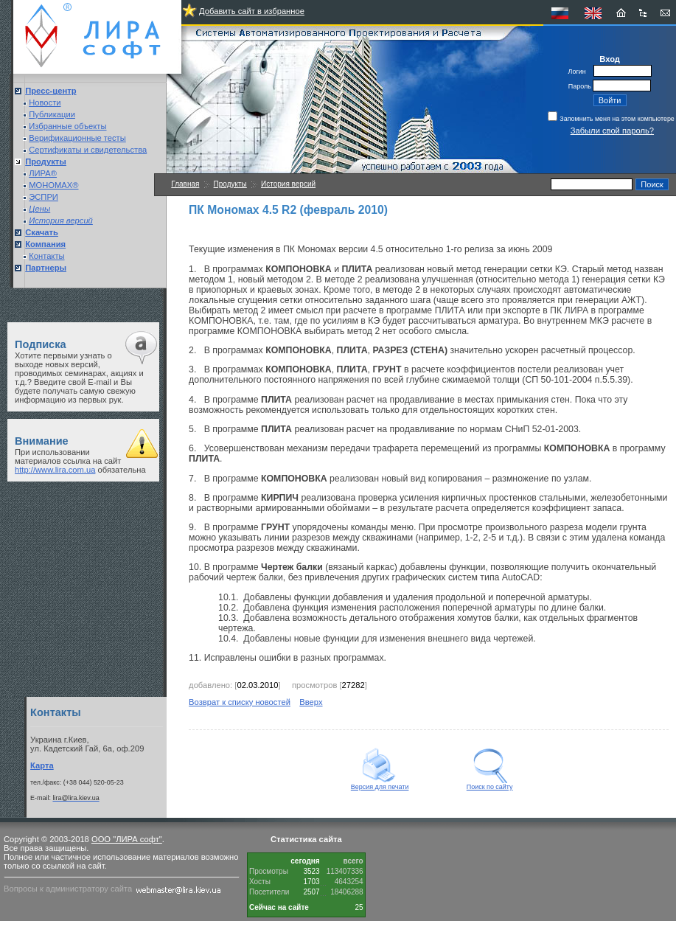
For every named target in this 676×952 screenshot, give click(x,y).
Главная (185, 184)
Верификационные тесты (77, 137)
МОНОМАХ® (53, 185)
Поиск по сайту (490, 784)
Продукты (230, 184)
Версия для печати (380, 784)
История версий (288, 184)
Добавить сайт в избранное (251, 11)
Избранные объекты (67, 126)
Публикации (52, 114)
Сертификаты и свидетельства (88, 149)
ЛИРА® (43, 173)
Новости (44, 102)
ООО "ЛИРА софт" (126, 839)
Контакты (46, 255)
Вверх (310, 702)
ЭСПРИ (43, 196)
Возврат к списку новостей (239, 702)
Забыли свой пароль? (612, 130)
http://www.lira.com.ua (55, 469)
